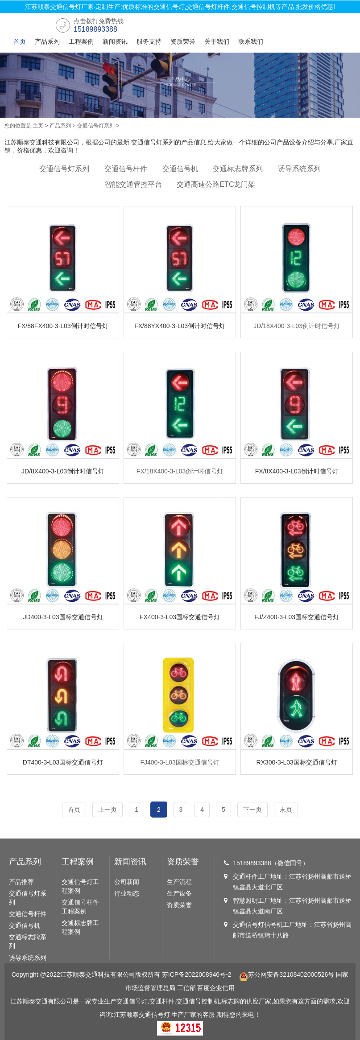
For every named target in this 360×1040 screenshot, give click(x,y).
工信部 (186, 987)
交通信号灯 (154, 1014)
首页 (19, 41)
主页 (38, 126)
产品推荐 (21, 881)
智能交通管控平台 (133, 184)
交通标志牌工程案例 (80, 927)
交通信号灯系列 (96, 126)
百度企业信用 (216, 987)
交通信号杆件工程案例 (80, 907)
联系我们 (250, 41)
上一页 (107, 809)
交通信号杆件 (125, 169)
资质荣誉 (182, 41)
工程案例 (81, 41)
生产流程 (179, 881)
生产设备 (179, 893)
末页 (286, 809)
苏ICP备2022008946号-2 (197, 974)
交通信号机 (180, 169)
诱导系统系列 (299, 169)
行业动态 (126, 893)
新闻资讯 (115, 41)
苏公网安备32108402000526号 (286, 974)
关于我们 (216, 41)
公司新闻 (126, 881)
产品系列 (47, 41)
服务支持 (149, 41)
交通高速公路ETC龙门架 (216, 184)
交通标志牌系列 (238, 169)
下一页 (252, 809)
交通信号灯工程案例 (80, 886)
